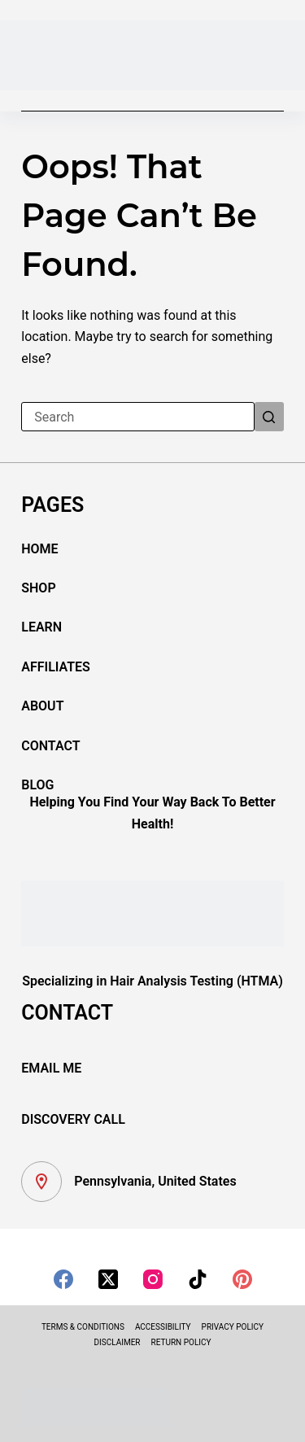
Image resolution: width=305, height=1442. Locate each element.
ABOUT (42, 706)
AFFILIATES (55, 667)
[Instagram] (153, 1279)
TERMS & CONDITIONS (82, 1326)
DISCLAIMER (117, 1342)
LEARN (41, 627)
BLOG (37, 785)
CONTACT (50, 746)
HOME (39, 549)
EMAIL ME (51, 1068)
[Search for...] (138, 416)
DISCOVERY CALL (73, 1119)
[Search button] (269, 416)
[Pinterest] (242, 1279)
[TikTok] (197, 1279)
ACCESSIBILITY (163, 1326)
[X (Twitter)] (108, 1279)
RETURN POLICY (181, 1342)
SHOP (38, 588)
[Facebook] (63, 1279)
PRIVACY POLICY (233, 1326)
